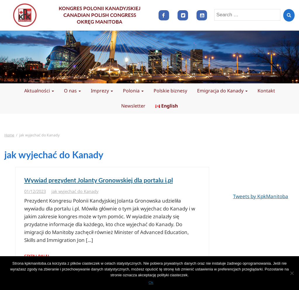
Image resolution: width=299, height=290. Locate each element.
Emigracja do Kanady (222, 90)
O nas (72, 90)
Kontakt (266, 90)
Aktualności (39, 90)
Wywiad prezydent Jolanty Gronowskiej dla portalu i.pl (98, 180)
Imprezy (102, 90)
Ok (151, 282)
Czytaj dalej (36, 256)
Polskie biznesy (170, 90)
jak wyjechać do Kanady (74, 191)
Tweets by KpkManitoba (260, 196)
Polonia (133, 90)
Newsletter (133, 106)
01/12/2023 (35, 191)
